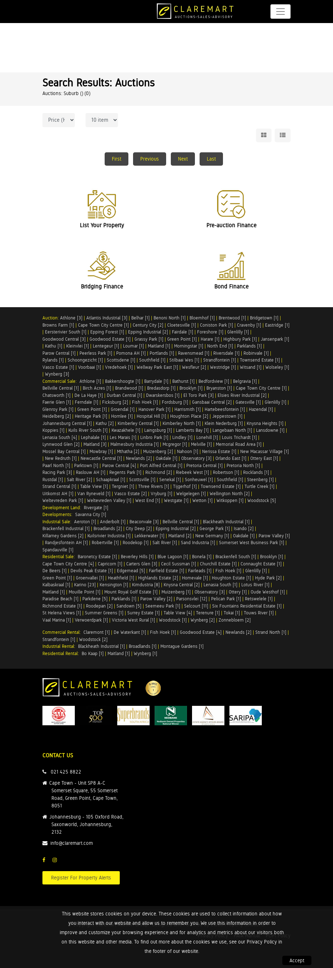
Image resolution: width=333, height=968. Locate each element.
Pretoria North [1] (243, 465)
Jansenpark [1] (275, 339)
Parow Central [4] (119, 465)
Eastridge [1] (277, 325)
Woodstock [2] (93, 639)
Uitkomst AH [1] (57, 493)
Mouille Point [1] (84, 592)
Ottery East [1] (264, 458)
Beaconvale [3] (144, 521)
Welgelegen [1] (191, 493)
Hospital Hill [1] (151, 416)
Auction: (51, 318)
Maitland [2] (179, 535)
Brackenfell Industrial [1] (66, 528)
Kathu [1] (53, 346)
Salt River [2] (79, 479)
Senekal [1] (170, 479)
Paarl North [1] (56, 465)
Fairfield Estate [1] (166, 570)
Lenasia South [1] (220, 584)
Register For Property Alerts (81, 877)
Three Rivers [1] (153, 486)
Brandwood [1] (129, 388)
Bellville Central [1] (60, 388)
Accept (296, 960)
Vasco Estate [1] (58, 367)
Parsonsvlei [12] (191, 598)
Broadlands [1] (142, 646)
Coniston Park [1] (216, 325)
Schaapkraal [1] (110, 479)
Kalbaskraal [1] (56, 584)
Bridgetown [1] (264, 318)
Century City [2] (148, 325)
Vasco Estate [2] (130, 493)
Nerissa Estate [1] (219, 451)
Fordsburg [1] (175, 402)
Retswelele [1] (259, 598)
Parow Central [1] (59, 353)
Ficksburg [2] (115, 402)
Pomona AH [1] (131, 353)
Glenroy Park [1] (57, 409)
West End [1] (147, 500)
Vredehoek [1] (119, 367)
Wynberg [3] (57, 374)
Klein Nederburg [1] (224, 423)
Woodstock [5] (261, 500)
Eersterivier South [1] (65, 332)
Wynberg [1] (145, 653)
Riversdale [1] (226, 353)
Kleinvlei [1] (77, 346)
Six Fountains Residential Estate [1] (247, 606)
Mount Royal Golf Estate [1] (131, 592)
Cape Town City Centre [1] (103, 325)
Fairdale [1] (182, 332)
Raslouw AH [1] (90, 472)
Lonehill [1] (207, 437)
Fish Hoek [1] (145, 402)
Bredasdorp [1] (161, 388)
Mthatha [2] (128, 451)
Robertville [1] (105, 542)
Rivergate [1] (96, 507)
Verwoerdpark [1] (91, 620)
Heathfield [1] (121, 578)
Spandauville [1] (57, 549)
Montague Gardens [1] (182, 646)
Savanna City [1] (90, 514)
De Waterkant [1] (130, 632)
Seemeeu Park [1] (162, 606)
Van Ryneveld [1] (93, 493)
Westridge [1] (223, 367)
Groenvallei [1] (90, 578)
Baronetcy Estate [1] (97, 556)
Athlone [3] (71, 318)
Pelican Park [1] (226, 598)
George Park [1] (215, 528)
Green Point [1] (182, 339)
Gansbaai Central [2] (212, 402)
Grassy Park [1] (148, 339)
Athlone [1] (90, 381)
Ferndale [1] (86, 402)
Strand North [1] (270, 632)
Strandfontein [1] (219, 360)
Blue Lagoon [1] (173, 556)
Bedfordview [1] (214, 381)
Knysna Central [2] (182, 584)
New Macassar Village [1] (264, 451)
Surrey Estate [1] (143, 612)
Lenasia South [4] (59, 437)
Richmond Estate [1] (62, 606)
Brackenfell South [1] (235, 556)
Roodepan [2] (99, 606)
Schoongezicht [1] (85, 360)
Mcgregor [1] (175, 444)
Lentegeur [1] (106, 346)
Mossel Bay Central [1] (64, 451)
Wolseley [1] (277, 367)
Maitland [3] (94, 444)
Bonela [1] (201, 556)
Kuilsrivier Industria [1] (109, 535)
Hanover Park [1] (154, 409)
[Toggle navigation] (280, 11)
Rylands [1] (53, 360)
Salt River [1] (164, 542)
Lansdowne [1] (270, 430)
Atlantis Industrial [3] (106, 318)
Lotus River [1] (255, 584)
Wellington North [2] (230, 493)
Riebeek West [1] (192, 472)
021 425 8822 (66, 772)
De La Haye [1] (88, 395)
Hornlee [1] (122, 416)
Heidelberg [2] (56, 416)
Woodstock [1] (173, 620)
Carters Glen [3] (141, 563)
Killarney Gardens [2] (62, 535)
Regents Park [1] (125, 472)
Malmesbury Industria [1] (134, 444)
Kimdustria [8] (146, 584)
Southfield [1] (152, 360)
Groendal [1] (122, 409)
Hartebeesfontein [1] (225, 409)
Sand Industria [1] (198, 542)
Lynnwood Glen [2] (60, 444)
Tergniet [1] (123, 486)
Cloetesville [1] (181, 325)
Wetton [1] (202, 500)
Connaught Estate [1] (261, 563)
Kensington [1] (114, 584)
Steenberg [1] (260, 479)
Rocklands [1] (256, 472)
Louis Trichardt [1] (239, 437)
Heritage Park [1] (91, 416)
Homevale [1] (195, 578)
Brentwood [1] (232, 318)
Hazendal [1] (261, 409)
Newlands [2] (139, 458)
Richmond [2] (158, 472)
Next (183, 159)
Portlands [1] (162, 353)
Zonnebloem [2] (235, 620)
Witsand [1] (250, 367)
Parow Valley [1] (274, 535)
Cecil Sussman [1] (178, 563)
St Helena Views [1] (61, 612)
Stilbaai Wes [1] (184, 360)
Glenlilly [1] (238, 332)
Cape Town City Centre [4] (68, 563)
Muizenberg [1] (176, 592)
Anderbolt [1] (113, 521)
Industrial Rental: (60, 646)
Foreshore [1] (210, 332)
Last (211, 159)
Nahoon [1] (187, 451)
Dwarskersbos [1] (162, 395)
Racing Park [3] (57, 472)
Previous (149, 159)
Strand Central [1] (59, 486)
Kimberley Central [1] (138, 423)
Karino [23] (85, 584)
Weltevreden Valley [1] (109, 500)
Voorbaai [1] (89, 367)
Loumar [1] (133, 346)
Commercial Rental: (62, 632)
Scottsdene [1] (121, 360)
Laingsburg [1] (158, 430)
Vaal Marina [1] (56, 620)
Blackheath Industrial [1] (226, 521)
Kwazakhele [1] (125, 430)
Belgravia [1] (245, 381)
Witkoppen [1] (229, 500)
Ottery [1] (238, 592)
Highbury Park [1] (240, 339)
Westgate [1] (176, 500)
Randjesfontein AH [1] (66, 542)
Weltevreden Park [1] (62, 500)
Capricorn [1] (110, 563)
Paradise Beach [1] (60, 598)
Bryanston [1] (219, 388)
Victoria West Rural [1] (133, 620)
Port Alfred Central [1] (161, 465)
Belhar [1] (140, 318)
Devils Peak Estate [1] (91, 570)
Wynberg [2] (203, 620)
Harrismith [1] (187, 409)
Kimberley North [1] (182, 423)
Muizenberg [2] (158, 451)
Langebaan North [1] (232, 430)
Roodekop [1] (136, 542)
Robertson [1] (226, 472)
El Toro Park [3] (198, 395)
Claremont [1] (96, 632)
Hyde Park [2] (268, 578)
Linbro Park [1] (154, 437)
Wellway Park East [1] (157, 367)
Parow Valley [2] (156, 598)
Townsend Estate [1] (260, 360)
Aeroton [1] (85, 521)
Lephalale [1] (93, 437)
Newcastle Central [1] (101, 458)
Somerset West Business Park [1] (251, 542)
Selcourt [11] (196, 606)
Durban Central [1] (124, 395)
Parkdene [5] (95, 598)
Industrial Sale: (58, 521)
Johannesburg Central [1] (67, 423)
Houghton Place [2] (189, 416)
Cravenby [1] (249, 325)
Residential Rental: (62, 653)
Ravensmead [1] (193, 353)
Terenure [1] (208, 612)
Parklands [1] (249, 346)
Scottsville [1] (142, 479)
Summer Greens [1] (104, 612)
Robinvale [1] (256, 353)
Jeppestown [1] (227, 416)
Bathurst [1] (183, 381)
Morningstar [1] (188, 346)
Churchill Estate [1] (218, 563)
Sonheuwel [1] (199, 479)
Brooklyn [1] (190, 388)
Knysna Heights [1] (265, 423)
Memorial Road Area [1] (238, 444)
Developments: (58, 514)
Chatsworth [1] (56, 395)
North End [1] (220, 346)
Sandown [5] (129, 606)
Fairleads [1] (199, 570)
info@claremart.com (71, 843)
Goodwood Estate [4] (201, 632)
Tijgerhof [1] (185, 486)
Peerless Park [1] (95, 353)
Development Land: (63, 507)
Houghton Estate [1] (231, 578)
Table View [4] (178, 612)
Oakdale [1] (166, 458)
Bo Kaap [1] (93, 653)
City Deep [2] (139, 528)
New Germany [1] (212, 535)
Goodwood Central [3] (64, 339)
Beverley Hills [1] (137, 556)
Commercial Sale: (60, 381)
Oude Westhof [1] (268, 592)
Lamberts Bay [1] (192, 430)
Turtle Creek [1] (259, 486)
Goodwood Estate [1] (110, 339)
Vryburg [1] (161, 493)
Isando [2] (244, 528)
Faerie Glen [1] (56, 402)
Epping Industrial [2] (148, 332)
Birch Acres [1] (97, 388)
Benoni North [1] (170, 318)
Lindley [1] (182, 437)
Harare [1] (210, 339)
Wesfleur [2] (194, 367)
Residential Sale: (60, 556)
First (116, 159)
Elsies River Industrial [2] (242, 395)
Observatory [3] (196, 458)
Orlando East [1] (230, 458)
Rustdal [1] (52, 479)
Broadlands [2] (107, 528)
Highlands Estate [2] (158, 578)
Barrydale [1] (156, 381)
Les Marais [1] (123, 437)
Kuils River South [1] (88, 430)
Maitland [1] (159, 346)
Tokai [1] (232, 612)
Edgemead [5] (131, 570)
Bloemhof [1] (202, 318)
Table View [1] (94, 486)
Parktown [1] (86, 465)
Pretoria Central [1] (204, 465)
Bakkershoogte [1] (122, 381)
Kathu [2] (105, 423)
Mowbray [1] (101, 451)
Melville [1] (201, 444)
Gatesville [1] (248, 402)
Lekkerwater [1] (149, 535)
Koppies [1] (53, 430)
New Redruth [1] (61, 458)
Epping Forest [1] (107, 332)
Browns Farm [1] (58, 325)
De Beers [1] (54, 570)
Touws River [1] (259, 612)
